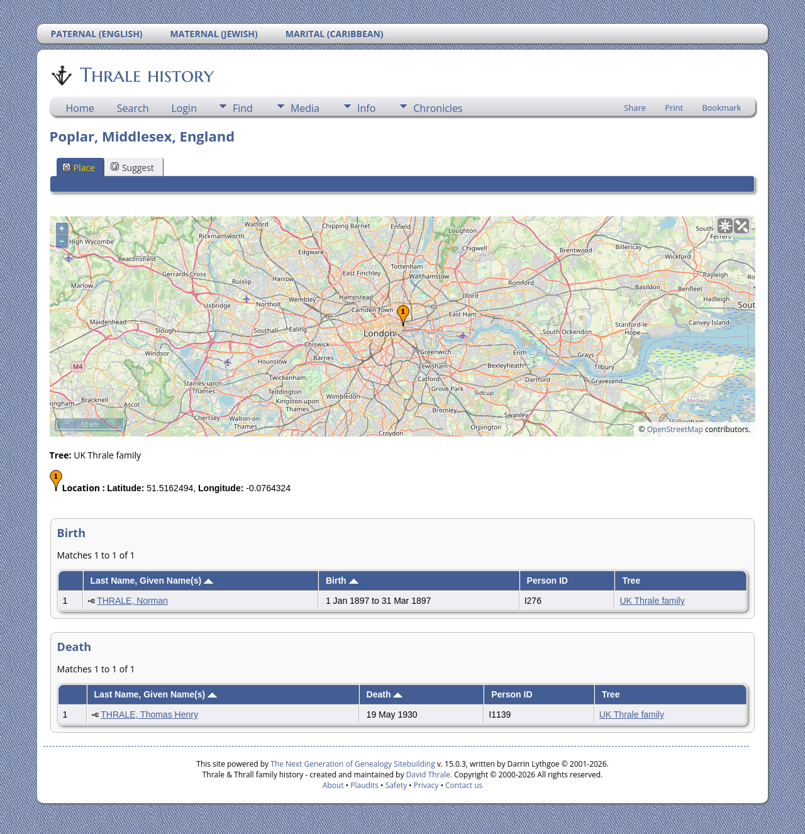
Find (243, 108)
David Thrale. (428, 774)
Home (80, 108)
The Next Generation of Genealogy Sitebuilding (352, 764)
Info (366, 108)
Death (385, 694)
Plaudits (364, 785)
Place (78, 168)
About (333, 785)
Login (184, 108)
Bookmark (721, 107)
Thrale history (146, 74)
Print (674, 107)
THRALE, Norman (132, 601)
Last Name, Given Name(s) (151, 580)
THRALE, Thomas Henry (149, 714)
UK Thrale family (651, 601)
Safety (396, 785)
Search (133, 108)
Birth (342, 580)
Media (305, 108)
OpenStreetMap (675, 429)
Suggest (132, 168)
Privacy (426, 785)
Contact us (463, 785)
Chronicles (437, 108)
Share (635, 107)
